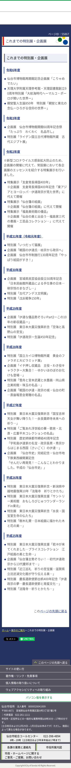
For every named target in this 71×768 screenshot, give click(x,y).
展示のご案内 (18, 630)
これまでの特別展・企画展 (27, 57)
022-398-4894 (51, 736)
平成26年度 (14, 477)
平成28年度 (14, 347)
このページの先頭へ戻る (53, 662)
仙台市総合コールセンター (22, 736)
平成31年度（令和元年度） (24, 236)
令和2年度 (13, 151)
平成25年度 (14, 535)
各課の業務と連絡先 (19, 747)
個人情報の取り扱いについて (23, 683)
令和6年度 (13, 70)
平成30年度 (14, 269)
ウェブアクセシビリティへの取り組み (28, 689)
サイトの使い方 (15, 669)
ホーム (5, 630)
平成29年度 (14, 308)
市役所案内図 (54, 747)
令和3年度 (13, 118)
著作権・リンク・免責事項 (21, 676)
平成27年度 (14, 405)
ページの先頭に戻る (53, 611)
